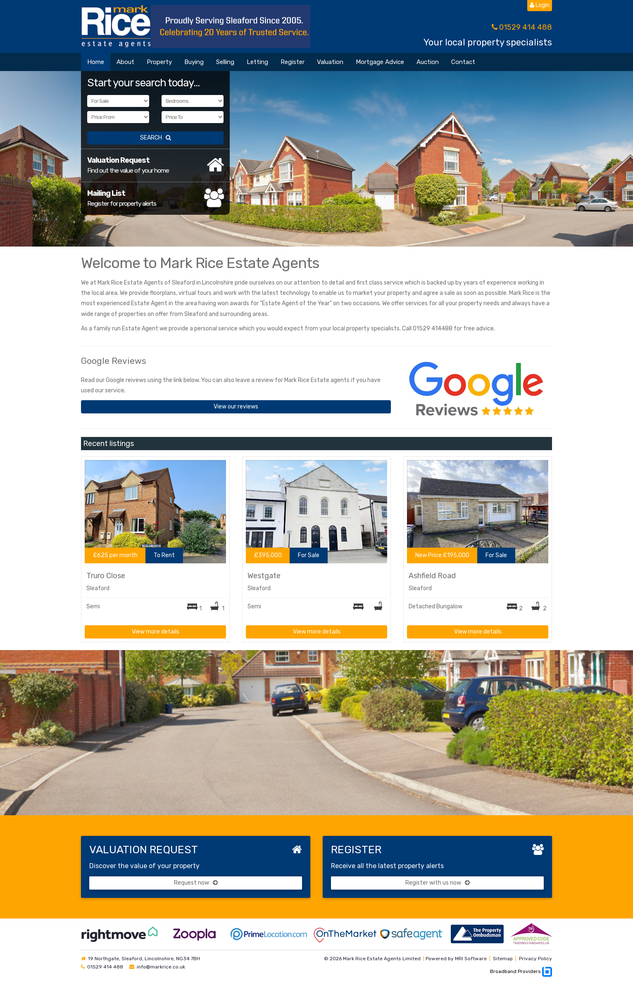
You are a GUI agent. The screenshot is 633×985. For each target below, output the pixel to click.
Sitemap (503, 958)
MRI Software (471, 958)
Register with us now (437, 882)
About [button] (125, 62)
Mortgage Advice (380, 62)
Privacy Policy (535, 958)
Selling (225, 62)
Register (293, 62)
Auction (427, 62)
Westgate (264, 575)
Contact (463, 62)
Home (95, 62)
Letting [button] (257, 62)
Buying (194, 62)
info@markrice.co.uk (161, 967)
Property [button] (159, 62)
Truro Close (105, 575)
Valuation (330, 62)
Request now (195, 882)
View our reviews (236, 406)
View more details (155, 631)
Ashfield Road (432, 575)
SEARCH (155, 137)
